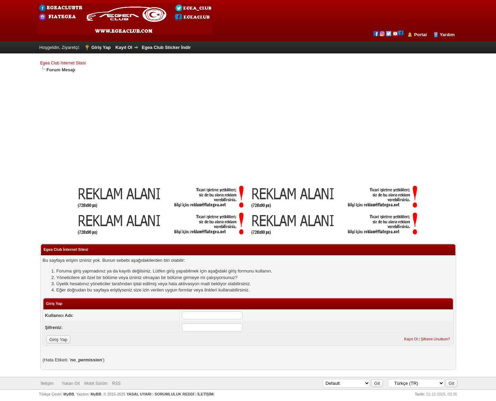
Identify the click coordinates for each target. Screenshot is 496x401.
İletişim (47, 383)
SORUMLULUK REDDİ (175, 394)
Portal (420, 34)
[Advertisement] (248, 124)
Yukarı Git (71, 383)
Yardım (447, 34)
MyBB (68, 394)
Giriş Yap (101, 47)
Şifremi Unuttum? (435, 339)
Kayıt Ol (123, 47)
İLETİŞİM (205, 394)
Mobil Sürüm (95, 383)
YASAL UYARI (138, 394)
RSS (116, 383)
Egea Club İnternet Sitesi (63, 63)
